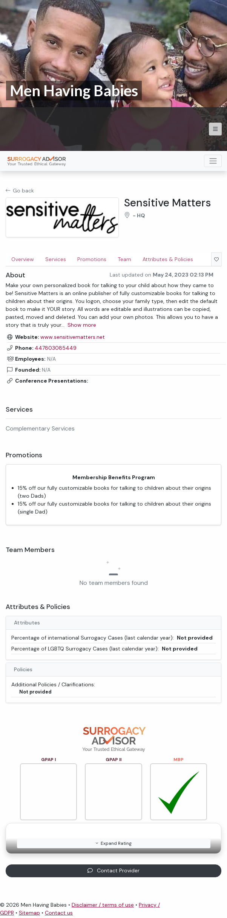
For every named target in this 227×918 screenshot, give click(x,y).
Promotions (91, 259)
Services (55, 259)
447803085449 (56, 347)
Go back (20, 190)
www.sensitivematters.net (72, 337)
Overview (22, 259)
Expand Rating (114, 843)
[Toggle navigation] (213, 161)
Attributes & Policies (168, 259)
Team (124, 259)
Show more (81, 324)
